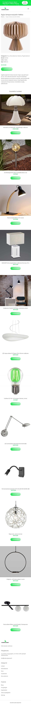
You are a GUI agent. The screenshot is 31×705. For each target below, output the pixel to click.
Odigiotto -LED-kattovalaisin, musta (15, 579)
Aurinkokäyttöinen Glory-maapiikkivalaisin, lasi (15, 172)
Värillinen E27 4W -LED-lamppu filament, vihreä (15, 398)
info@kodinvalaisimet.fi (6, 658)
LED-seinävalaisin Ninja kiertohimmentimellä (15, 443)
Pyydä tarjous (25, 3)
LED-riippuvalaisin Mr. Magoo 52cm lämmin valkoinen (15, 353)
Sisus (8, 56)
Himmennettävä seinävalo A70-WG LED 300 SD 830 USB (15, 489)
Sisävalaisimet (13, 56)
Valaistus (19, 56)
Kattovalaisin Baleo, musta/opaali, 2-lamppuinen (15, 624)
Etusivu (2, 16)
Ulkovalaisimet (4, 676)
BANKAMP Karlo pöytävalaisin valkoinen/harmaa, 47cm (15, 263)
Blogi (2, 685)
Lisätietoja (7, 69)
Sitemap (3, 695)
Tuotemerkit (4, 673)
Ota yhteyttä (4, 687)
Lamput (3, 666)
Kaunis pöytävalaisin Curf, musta (15, 217)
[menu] (28, 9)
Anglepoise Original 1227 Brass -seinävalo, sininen (15, 308)
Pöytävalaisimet (26, 56)
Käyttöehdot (4, 690)
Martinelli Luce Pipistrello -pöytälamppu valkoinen (15, 127)
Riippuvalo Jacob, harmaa (15, 534)
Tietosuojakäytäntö (5, 692)
